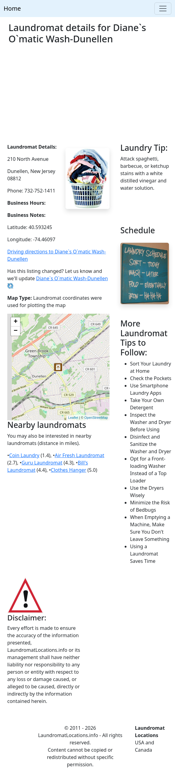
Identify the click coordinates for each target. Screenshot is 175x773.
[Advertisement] (87, 97)
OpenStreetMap (96, 417)
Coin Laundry (24, 455)
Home (12, 8)
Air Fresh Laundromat (79, 455)
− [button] (16, 331)
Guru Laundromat (42, 462)
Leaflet (73, 417)
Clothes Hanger (68, 470)
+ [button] (16, 321)
